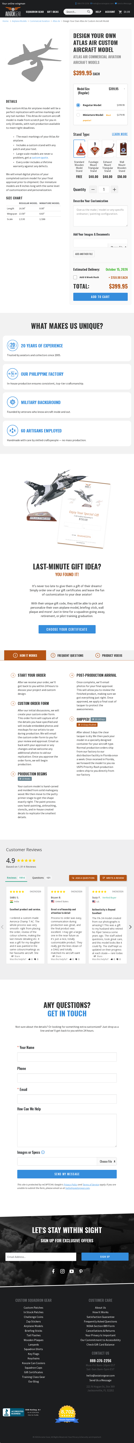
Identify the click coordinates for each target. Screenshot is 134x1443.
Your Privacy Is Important (100, 1335)
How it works (28, 655)
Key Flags (33, 1354)
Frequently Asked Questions (100, 1321)
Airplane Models (33, 1326)
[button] (100, 91)
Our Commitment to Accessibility (100, 1340)
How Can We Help (29, 1108)
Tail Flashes (34, 1335)
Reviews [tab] (11, 877)
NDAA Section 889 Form (101, 1326)
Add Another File (84, 254)
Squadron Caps (33, 1367)
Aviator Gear (44, 1437)
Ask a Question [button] (85, 878)
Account (110, 11)
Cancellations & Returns (100, 1330)
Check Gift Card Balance (100, 1344)
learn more (120, 134)
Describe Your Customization (90, 201)
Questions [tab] (38, 877)
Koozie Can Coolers (33, 1363)
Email (23, 1089)
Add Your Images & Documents (91, 234)
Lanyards (33, 1344)
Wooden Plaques (33, 1340)
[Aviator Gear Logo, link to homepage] (13, 11)
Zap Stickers (33, 1321)
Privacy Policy (70, 1184)
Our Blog (33, 1381)
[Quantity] (103, 189)
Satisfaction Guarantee (100, 1317)
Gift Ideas (53, 11)
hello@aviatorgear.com (102, 3)
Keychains (34, 1358)
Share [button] (16, 956)
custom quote (39, 157)
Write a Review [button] (115, 878)
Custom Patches (33, 1307)
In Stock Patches (33, 1312)
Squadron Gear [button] (35, 11)
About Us (100, 1307)
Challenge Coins (33, 1317)
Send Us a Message (100, 1380)
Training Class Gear (33, 1377)
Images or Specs (31, 1152)
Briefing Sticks (33, 1330)
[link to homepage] (5, 21)
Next (130, 926)
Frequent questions (70, 655)
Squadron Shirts (33, 1349)
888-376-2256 (82, 3)
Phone (21, 1068)
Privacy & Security (80, 1437)
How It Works (100, 1312)
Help (98, 11)
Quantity (79, 189)
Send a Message (123, 3)
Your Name (26, 1047)
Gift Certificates (33, 1372)
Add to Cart (100, 297)
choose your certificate (66, 629)
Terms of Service (91, 1184)
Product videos (111, 655)
